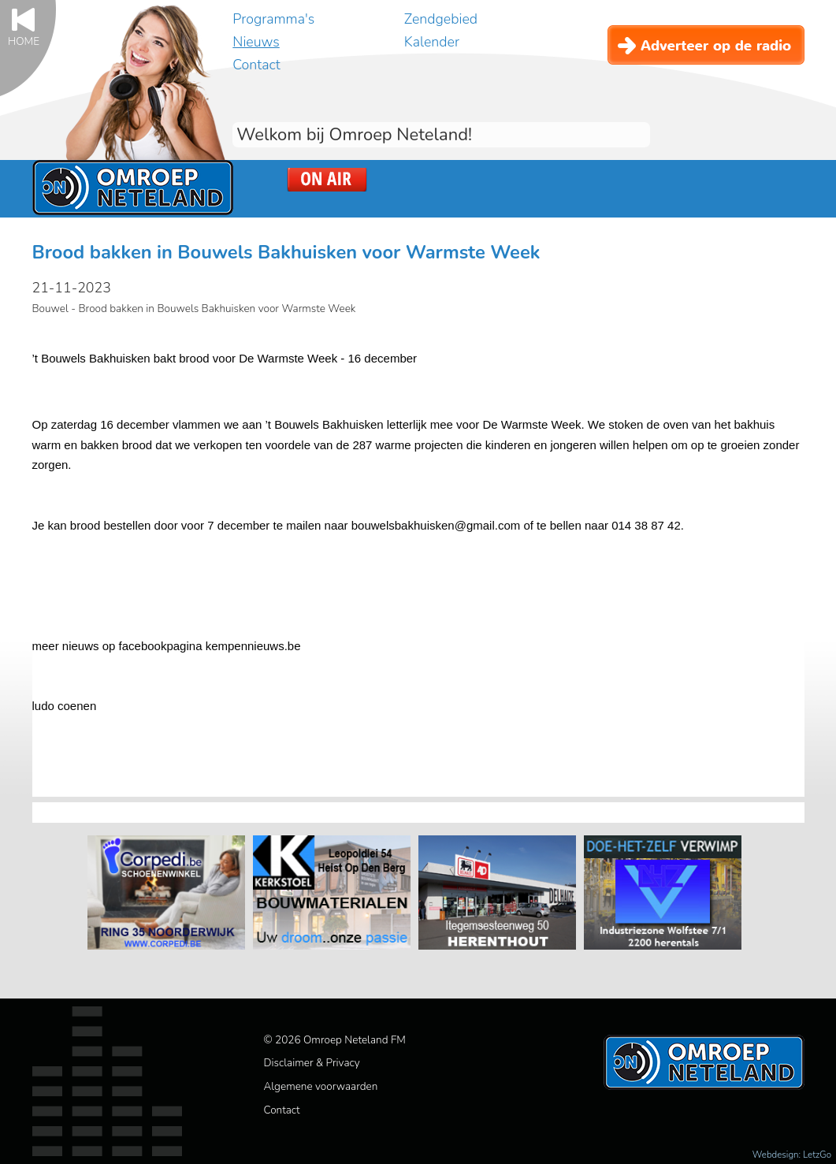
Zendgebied (440, 18)
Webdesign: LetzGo (791, 1154)
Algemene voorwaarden (321, 1086)
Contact (256, 64)
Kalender (431, 41)
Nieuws (255, 41)
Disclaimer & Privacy (312, 1062)
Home (23, 40)
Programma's (273, 18)
